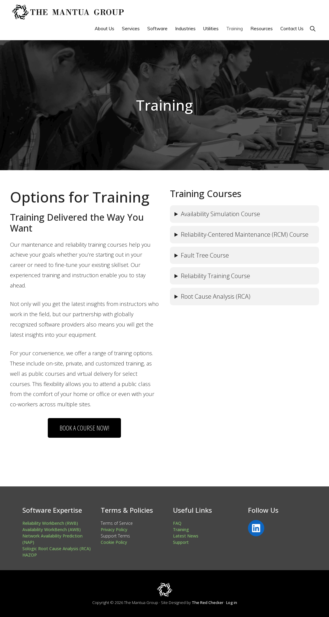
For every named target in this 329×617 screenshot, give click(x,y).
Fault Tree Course (205, 255)
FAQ (177, 523)
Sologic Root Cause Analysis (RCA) (56, 548)
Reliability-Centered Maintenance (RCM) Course (244, 234)
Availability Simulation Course (220, 214)
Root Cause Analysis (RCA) (215, 296)
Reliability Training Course (215, 276)
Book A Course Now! (84, 427)
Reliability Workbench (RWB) (50, 523)
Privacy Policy (114, 529)
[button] (312, 28)
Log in (231, 602)
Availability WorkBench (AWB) (51, 529)
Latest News (185, 536)
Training (181, 529)
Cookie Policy (114, 542)
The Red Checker (207, 602)
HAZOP (29, 555)
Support (181, 542)
